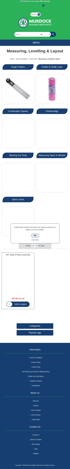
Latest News (36, 419)
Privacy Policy (35, 362)
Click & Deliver (36, 415)
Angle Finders (18, 67)
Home (12, 59)
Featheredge (52, 111)
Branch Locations (36, 439)
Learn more (35, 240)
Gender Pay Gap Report (36, 376)
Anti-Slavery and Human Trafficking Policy (35, 372)
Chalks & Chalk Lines (52, 67)
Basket (41, 7)
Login (36, 449)
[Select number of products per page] (34, 246)
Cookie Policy (35, 367)
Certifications (36, 386)
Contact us (35, 435)
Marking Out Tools (18, 155)
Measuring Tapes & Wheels (52, 155)
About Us (36, 401)
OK (35, 235)
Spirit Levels (18, 199)
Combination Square (18, 111)
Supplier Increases (36, 381)
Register (28, 7)
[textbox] (32, 34)
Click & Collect (36, 410)
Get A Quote (36, 444)
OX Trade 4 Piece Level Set (18, 255)
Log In (35, 7)
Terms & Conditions (35, 358)
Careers (35, 405)
